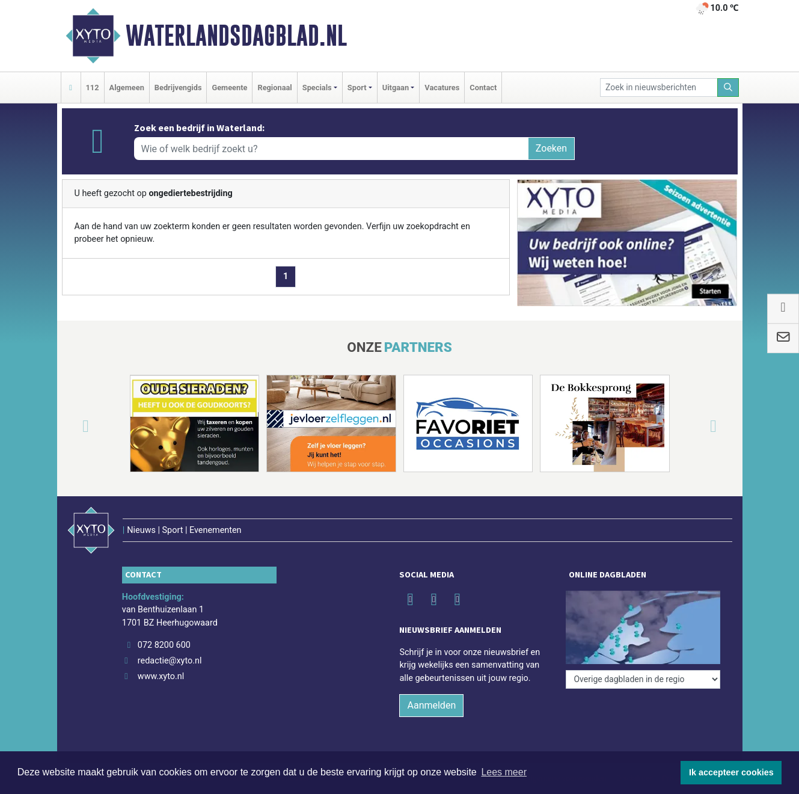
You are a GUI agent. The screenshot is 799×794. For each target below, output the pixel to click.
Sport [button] (357, 87)
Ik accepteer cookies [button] (731, 772)
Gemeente (229, 87)
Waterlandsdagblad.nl (236, 35)
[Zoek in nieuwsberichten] (659, 87)
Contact (483, 87)
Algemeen (126, 87)
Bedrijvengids (178, 87)
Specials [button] (317, 87)
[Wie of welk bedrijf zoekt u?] (331, 148)
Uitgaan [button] (395, 87)
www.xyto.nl (161, 676)
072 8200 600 (164, 645)
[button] (71, 426)
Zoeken (551, 148)
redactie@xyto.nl (170, 661)
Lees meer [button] (504, 772)
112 (92, 87)
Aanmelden (431, 705)
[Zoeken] (728, 87)
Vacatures (441, 87)
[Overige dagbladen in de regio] (643, 679)
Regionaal (274, 87)
